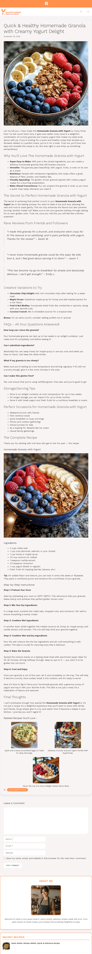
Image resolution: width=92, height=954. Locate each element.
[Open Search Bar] (81, 12)
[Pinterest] (45, 4)
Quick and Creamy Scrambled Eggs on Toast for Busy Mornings (24, 751)
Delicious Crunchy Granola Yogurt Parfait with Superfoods (68, 751)
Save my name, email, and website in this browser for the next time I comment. (46, 858)
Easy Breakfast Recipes (17, 790)
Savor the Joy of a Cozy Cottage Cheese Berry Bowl (46, 786)
